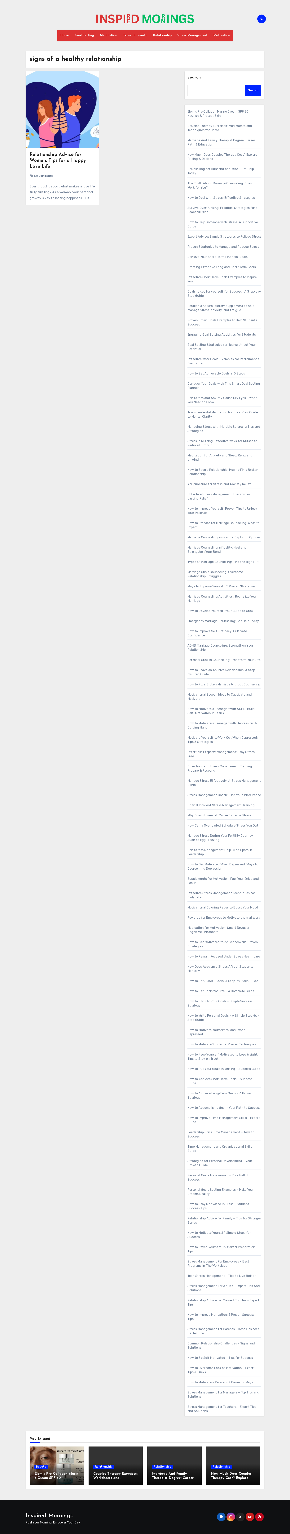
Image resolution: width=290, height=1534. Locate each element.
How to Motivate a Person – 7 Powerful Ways (220, 1382)
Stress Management (192, 35)
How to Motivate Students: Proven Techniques (221, 1044)
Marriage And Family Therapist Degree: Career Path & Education (173, 1478)
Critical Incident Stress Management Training (221, 805)
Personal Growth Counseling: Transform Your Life (224, 660)
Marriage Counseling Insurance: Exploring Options (224, 537)
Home (64, 35)
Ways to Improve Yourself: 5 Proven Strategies (221, 586)
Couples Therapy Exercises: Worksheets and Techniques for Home (115, 1478)
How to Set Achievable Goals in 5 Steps (216, 373)
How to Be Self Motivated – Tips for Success (220, 1358)
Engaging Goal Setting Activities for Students (221, 334)
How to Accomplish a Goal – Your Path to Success (223, 1108)
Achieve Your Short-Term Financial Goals (217, 257)
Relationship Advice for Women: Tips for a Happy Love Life (58, 160)
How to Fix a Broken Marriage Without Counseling (223, 684)
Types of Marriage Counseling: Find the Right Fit (223, 562)
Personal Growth (135, 35)
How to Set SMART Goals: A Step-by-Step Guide (222, 981)
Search (194, 77)
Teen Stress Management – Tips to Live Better (221, 1276)
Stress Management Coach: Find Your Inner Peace (224, 795)
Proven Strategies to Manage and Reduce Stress (223, 247)
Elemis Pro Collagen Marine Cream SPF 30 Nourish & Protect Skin (56, 1478)
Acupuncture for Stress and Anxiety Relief (219, 484)
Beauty (41, 1466)
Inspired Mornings (49, 1516)
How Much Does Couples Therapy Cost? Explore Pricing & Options (231, 1478)
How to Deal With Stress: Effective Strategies (221, 198)
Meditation (108, 35)
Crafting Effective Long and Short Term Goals (221, 267)
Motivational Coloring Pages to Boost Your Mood (222, 907)
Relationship (162, 35)
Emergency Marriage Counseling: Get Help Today (223, 621)
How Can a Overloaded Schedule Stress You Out (222, 825)
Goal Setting (84, 35)
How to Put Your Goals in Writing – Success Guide (223, 1069)
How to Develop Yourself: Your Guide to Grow (220, 611)
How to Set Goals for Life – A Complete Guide (220, 991)
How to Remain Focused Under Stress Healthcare (223, 956)
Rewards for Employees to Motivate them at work (223, 917)
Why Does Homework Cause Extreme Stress (219, 815)
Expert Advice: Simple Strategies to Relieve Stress (224, 236)
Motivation (221, 35)
